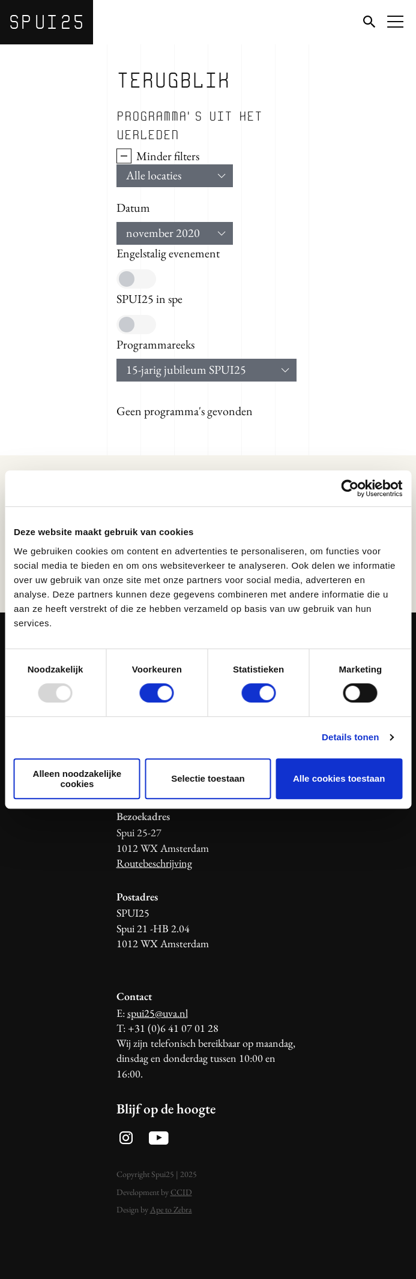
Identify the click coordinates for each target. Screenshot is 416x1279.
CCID (181, 1192)
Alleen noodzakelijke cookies (77, 778)
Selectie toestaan (208, 778)
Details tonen (350, 737)
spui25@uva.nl (157, 1013)
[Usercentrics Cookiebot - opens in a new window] (349, 488)
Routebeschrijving (154, 863)
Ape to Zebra (171, 1209)
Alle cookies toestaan (339, 778)
